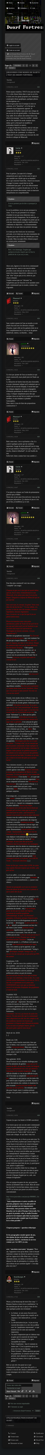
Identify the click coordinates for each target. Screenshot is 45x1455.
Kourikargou (18, 1277)
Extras (9, 13)
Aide (32, 8)
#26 (38, 487)
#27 (38, 539)
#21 (38, 87)
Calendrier (22, 8)
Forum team (13, 1437)
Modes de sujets (31, 72)
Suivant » (12, 68)
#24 (38, 370)
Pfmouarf (16, 298)
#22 (38, 169)
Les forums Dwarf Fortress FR (19, 54)
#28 (38, 578)
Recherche (34, 3)
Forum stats (13, 1440)
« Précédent (17, 65)
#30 (38, 1297)
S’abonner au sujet (16, 1407)
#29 (38, 1115)
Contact (12, 1433)
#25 (38, 437)
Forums (21, 3)
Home (9, 3)
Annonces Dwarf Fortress (21, 56)
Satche (18, 148)
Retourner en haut (15, 1443)
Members (10, 8)
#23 (38, 318)
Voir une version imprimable (20, 1403)
